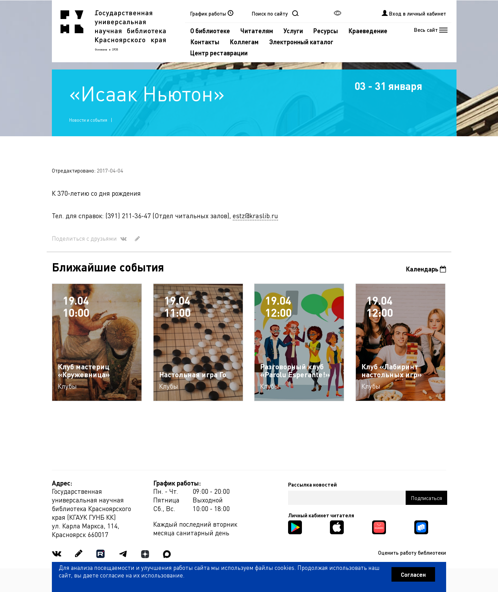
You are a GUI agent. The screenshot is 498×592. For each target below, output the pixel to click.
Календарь (426, 269)
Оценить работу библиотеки (412, 552)
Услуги (293, 31)
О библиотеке (210, 31)
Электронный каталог (301, 42)
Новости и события (88, 120)
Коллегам (244, 42)
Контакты (204, 42)
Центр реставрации (219, 53)
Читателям (256, 31)
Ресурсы (325, 31)
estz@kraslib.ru (255, 215)
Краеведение (367, 31)
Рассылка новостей (312, 484)
